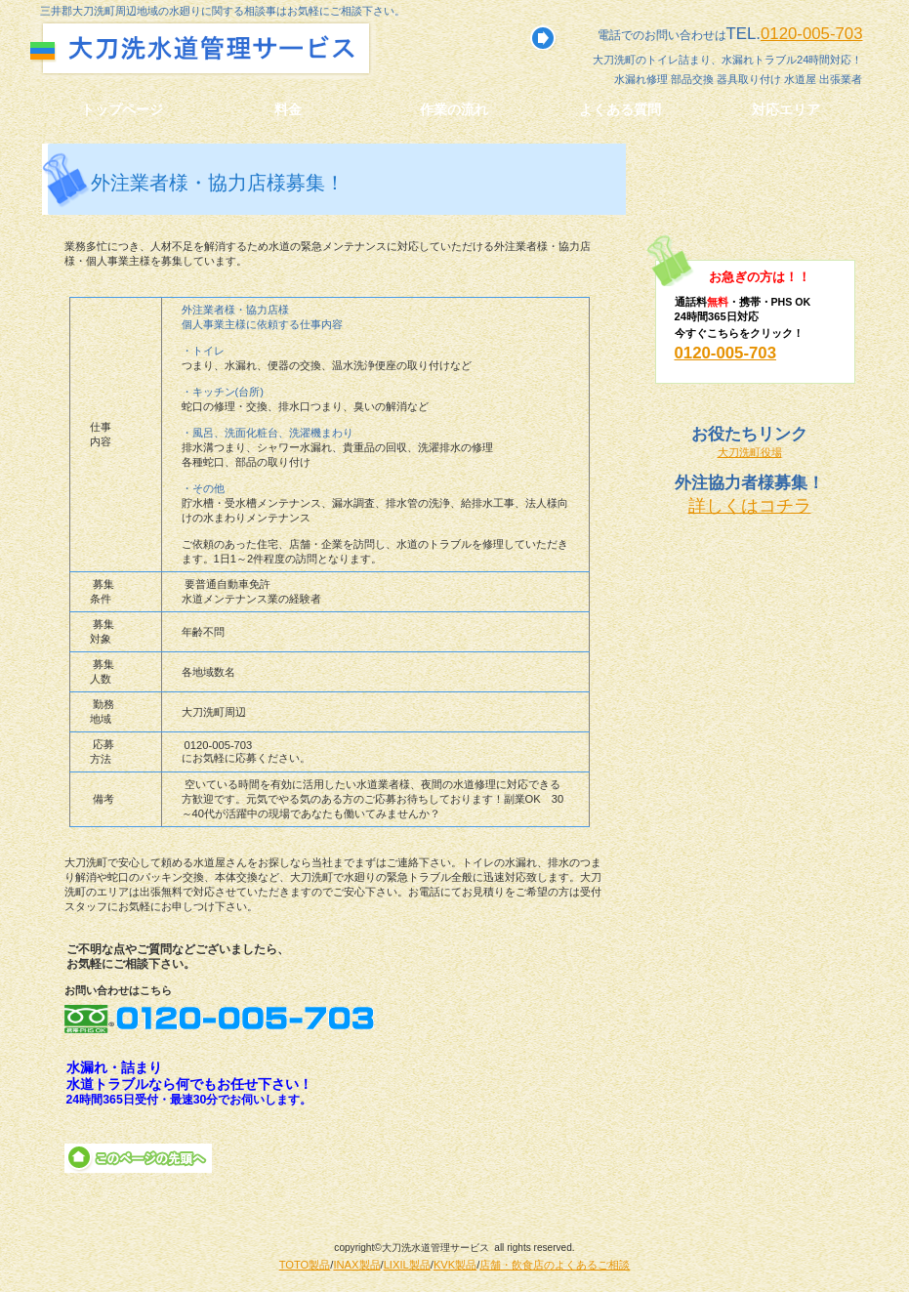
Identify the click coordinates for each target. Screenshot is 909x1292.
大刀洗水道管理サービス (242, 48)
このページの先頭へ (138, 1158)
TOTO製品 (305, 1265)
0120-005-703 (812, 33)
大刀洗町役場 (750, 452)
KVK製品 (455, 1265)
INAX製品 (356, 1265)
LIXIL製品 (407, 1265)
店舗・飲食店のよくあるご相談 (554, 1265)
